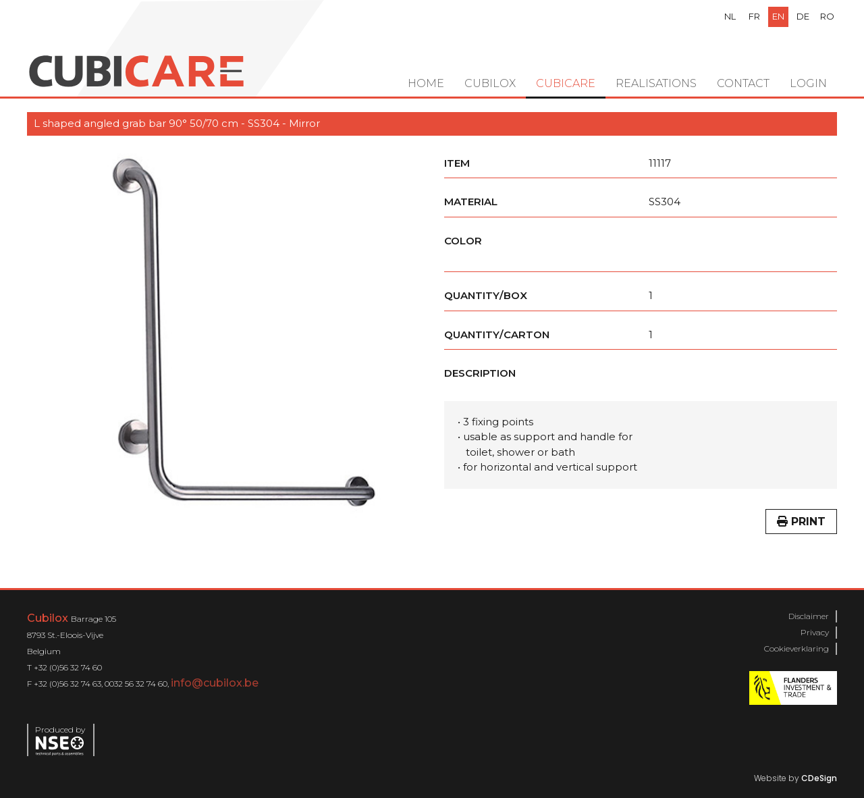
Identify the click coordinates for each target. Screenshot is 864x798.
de (802, 16)
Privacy (815, 632)
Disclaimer (808, 616)
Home (426, 83)
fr (754, 16)
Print (801, 521)
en (778, 16)
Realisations (656, 83)
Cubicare (565, 83)
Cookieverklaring (796, 648)
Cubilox (490, 83)
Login (808, 83)
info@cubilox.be (215, 682)
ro (827, 16)
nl (730, 16)
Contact (743, 83)
